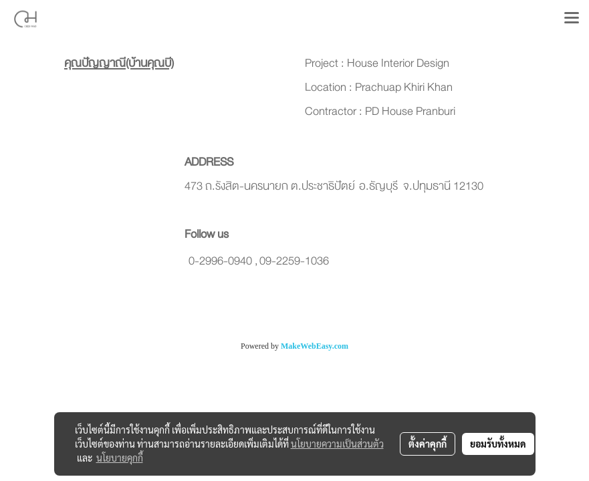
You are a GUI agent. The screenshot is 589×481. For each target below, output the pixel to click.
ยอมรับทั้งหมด (498, 444)
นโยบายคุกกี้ (119, 458)
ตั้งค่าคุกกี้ (427, 444)
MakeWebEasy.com (314, 346)
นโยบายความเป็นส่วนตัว (337, 444)
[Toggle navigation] (571, 18)
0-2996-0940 (220, 261)
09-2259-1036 (294, 261)
